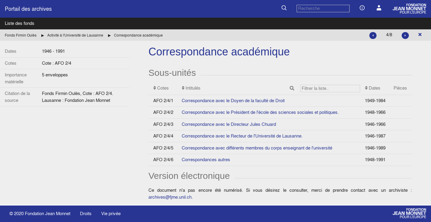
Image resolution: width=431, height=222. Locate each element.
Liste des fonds (19, 23)
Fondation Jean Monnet (47, 213)
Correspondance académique (138, 35)
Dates (372, 88)
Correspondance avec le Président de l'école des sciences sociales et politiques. (260, 112)
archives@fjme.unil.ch (170, 197)
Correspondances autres (206, 159)
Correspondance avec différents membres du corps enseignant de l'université (257, 148)
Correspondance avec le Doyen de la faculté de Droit (233, 100)
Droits (86, 213)
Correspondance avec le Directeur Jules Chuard (229, 124)
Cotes (161, 88)
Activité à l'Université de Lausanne (75, 35)
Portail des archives (28, 9)
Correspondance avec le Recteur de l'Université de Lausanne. (242, 136)
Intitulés (271, 88)
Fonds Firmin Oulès (21, 35)
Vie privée (111, 213)
